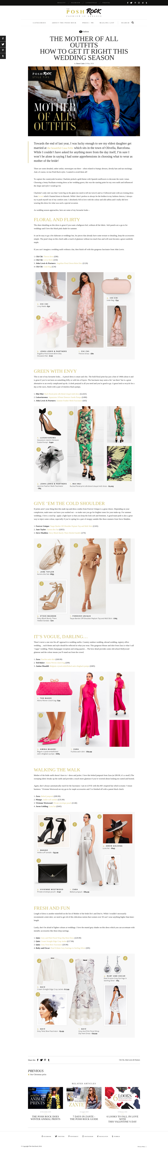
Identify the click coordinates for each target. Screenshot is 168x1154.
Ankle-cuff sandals (50, 802)
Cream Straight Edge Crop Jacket (54, 944)
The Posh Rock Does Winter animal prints (45, 1120)
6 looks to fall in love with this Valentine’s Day (122, 1122)
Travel (106, 2)
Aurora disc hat (53, 532)
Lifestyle (91, 2)
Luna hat (52, 809)
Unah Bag (47, 269)
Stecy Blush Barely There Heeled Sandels (65, 535)
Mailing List (107, 25)
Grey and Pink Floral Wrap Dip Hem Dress (58, 940)
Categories (39, 25)
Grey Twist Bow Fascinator (52, 947)
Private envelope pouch (62, 805)
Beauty (62, 2)
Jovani (40, 199)
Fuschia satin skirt (48, 662)
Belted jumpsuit (47, 799)
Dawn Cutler (80, 66)
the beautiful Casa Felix (62, 150)
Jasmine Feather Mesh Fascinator (70, 403)
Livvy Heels (48, 262)
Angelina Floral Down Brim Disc (70, 266)
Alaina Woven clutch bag (56, 665)
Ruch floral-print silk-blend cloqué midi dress (62, 396)
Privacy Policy (141, 1149)
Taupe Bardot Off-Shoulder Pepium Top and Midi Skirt (72, 529)
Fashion (75, 2)
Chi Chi (121, 1062)
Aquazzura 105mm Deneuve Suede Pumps (66, 400)
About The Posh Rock (64, 25)
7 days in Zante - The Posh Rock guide (84, 1120)
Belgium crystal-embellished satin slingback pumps (70, 669)
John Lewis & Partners (132, 1062)
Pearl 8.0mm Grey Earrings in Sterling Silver (69, 951)
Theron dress (49, 259)
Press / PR (88, 25)
